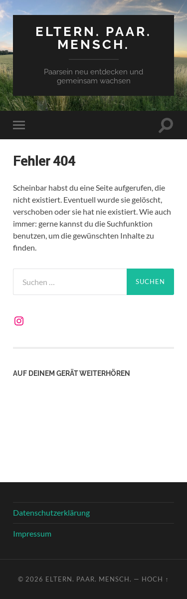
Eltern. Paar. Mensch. (93, 37)
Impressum (32, 533)
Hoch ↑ (155, 579)
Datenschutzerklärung (51, 512)
